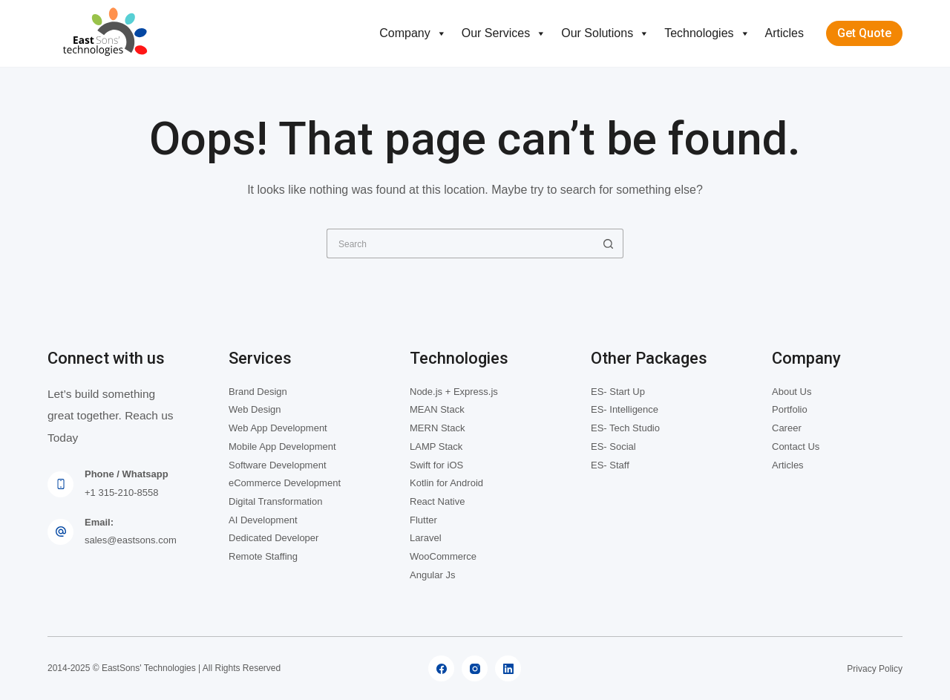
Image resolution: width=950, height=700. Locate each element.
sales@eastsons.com (131, 540)
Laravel (426, 537)
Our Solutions (605, 33)
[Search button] (608, 243)
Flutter (423, 520)
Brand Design (258, 391)
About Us (791, 391)
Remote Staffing (263, 556)
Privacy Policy (874, 669)
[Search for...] (460, 243)
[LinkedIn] (508, 668)
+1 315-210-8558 (121, 492)
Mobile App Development (282, 446)
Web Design (255, 409)
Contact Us (795, 446)
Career (787, 428)
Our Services (504, 33)
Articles (784, 33)
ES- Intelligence (624, 409)
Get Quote (864, 33)
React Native (437, 501)
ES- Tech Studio (625, 428)
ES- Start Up (618, 391)
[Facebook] (441, 668)
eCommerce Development (285, 482)
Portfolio (790, 409)
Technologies (707, 33)
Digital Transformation (275, 501)
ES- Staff (610, 465)
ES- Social (613, 446)
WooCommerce (443, 556)
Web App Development (278, 428)
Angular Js (432, 574)
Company (412, 33)
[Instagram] (475, 668)
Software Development (278, 465)
